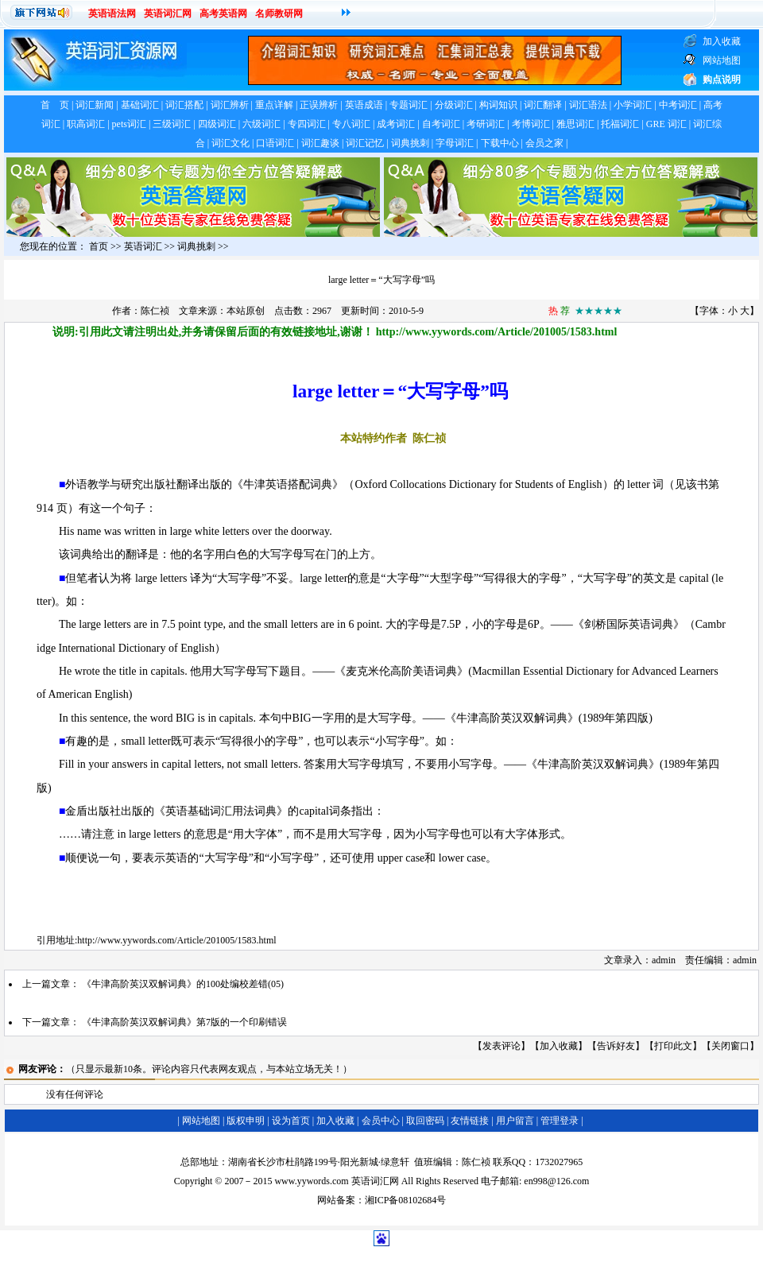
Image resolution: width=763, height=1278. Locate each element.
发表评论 (501, 1045)
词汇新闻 (95, 104)
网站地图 (201, 1120)
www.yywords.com (311, 1181)
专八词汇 (351, 124)
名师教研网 (279, 13)
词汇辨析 (230, 104)
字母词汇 (455, 143)
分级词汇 (454, 104)
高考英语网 (223, 13)
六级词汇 (261, 124)
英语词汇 (143, 246)
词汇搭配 (184, 104)
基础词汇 (140, 104)
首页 (98, 246)
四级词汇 (217, 124)
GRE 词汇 (666, 124)
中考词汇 (678, 104)
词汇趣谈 (320, 143)
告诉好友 (616, 1045)
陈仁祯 (155, 310)
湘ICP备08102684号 (406, 1200)
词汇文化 (230, 143)
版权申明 (246, 1120)
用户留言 (515, 1120)
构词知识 (498, 104)
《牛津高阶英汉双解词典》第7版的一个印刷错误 (184, 1022)
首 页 (55, 104)
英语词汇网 (168, 13)
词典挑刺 (410, 143)
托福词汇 (620, 124)
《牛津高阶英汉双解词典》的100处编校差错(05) (183, 983)
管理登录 (559, 1120)
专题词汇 (408, 104)
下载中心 (500, 143)
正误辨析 (319, 104)
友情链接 (470, 1120)
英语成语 (364, 104)
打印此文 (673, 1045)
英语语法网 (112, 13)
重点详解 (274, 104)
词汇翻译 (543, 104)
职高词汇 (86, 124)
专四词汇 (307, 124)
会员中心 (381, 1120)
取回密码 (425, 1120)
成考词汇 (396, 124)
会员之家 (544, 143)
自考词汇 (441, 124)
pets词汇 (129, 124)
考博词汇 (531, 124)
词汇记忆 (365, 143)
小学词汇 (633, 104)
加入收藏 (559, 1045)
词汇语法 (588, 104)
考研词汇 (486, 124)
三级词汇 (172, 124)
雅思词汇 (575, 124)
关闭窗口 (730, 1045)
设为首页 (291, 1120)
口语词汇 (275, 143)
